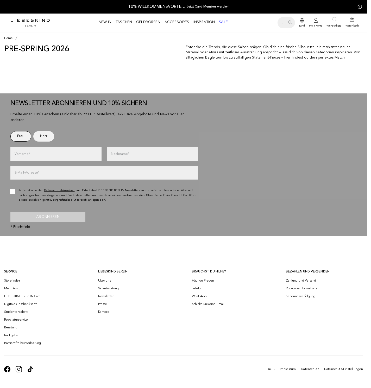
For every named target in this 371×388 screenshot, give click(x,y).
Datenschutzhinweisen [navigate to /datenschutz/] (59, 190)
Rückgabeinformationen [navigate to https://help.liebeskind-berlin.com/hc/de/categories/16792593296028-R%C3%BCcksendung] (302, 288)
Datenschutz (310, 369)
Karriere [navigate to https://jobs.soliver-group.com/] (103, 312)
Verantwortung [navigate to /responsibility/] (108, 288)
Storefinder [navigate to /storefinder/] (12, 280)
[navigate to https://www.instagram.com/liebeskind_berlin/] (19, 369)
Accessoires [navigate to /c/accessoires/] (177, 22)
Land (302, 25)
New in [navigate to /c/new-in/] (105, 22)
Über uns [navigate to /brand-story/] (104, 280)
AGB (271, 369)
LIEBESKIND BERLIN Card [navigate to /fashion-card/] (22, 296)
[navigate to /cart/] (352, 22)
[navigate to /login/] (315, 23)
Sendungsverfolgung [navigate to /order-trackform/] (301, 296)
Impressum (288, 369)
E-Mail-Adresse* (27, 172)
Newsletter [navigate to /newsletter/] (106, 296)
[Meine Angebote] (359, 7)
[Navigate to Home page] (30, 22)
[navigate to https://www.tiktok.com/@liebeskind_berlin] (30, 369)
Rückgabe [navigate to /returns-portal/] (11, 335)
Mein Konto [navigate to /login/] (12, 288)
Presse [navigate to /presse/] (102, 304)
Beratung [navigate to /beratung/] (10, 327)
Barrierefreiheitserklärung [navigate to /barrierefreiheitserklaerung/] (22, 343)
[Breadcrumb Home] (8, 38)
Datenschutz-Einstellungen (343, 369)
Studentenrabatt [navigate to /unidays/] (16, 312)
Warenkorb (352, 25)
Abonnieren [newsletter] (48, 217)
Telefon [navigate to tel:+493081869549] (197, 288)
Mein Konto (315, 25)
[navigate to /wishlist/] (333, 22)
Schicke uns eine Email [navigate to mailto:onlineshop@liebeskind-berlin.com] (208, 304)
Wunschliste (333, 25)
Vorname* (22, 154)
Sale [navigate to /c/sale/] (223, 22)
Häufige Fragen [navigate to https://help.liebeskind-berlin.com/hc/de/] (203, 280)
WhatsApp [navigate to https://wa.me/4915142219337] (199, 296)
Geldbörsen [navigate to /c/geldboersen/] (148, 22)
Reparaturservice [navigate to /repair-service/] (16, 319)
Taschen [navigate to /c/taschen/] (124, 22)
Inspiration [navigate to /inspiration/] (204, 22)
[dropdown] (302, 22)
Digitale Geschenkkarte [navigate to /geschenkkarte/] (21, 304)
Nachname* (120, 154)
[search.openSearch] (286, 22)
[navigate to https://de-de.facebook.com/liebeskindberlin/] (7, 369)
